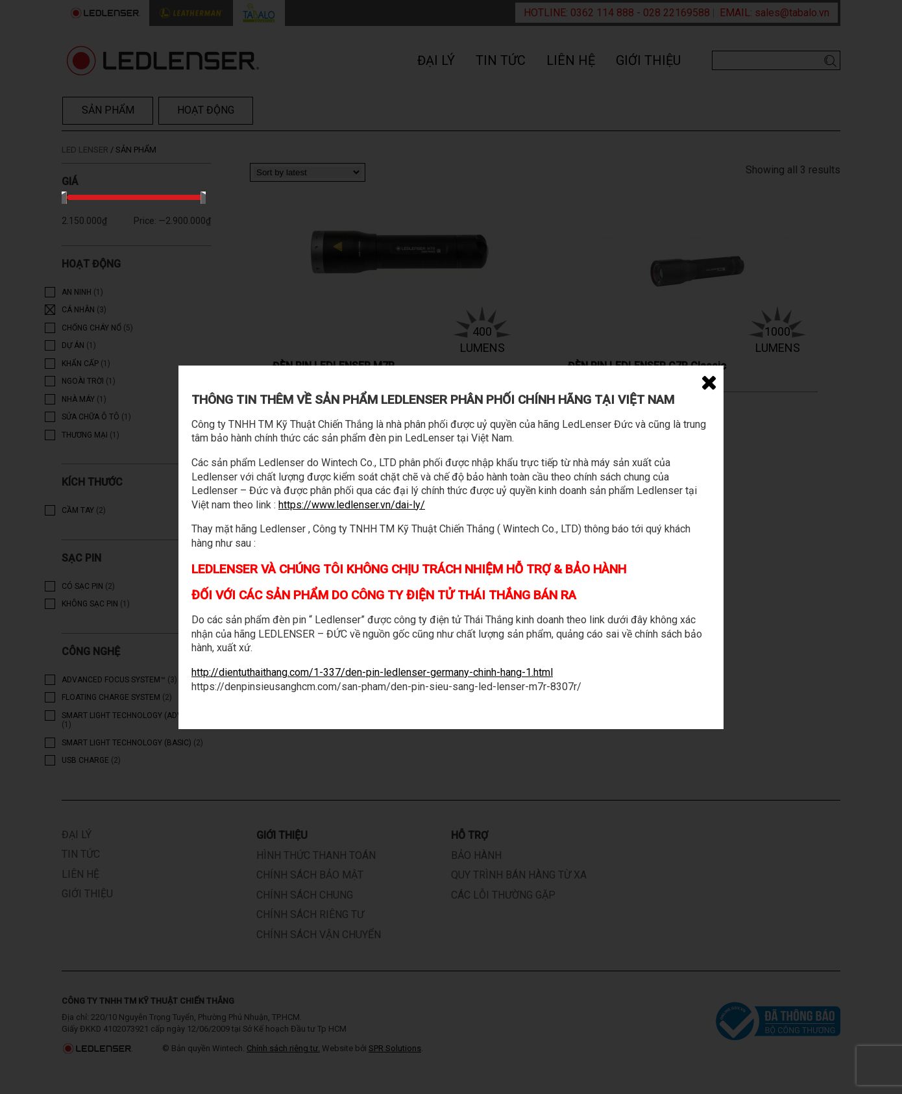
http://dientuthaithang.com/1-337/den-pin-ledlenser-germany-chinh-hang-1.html (372, 672)
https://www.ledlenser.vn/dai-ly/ (351, 505)
